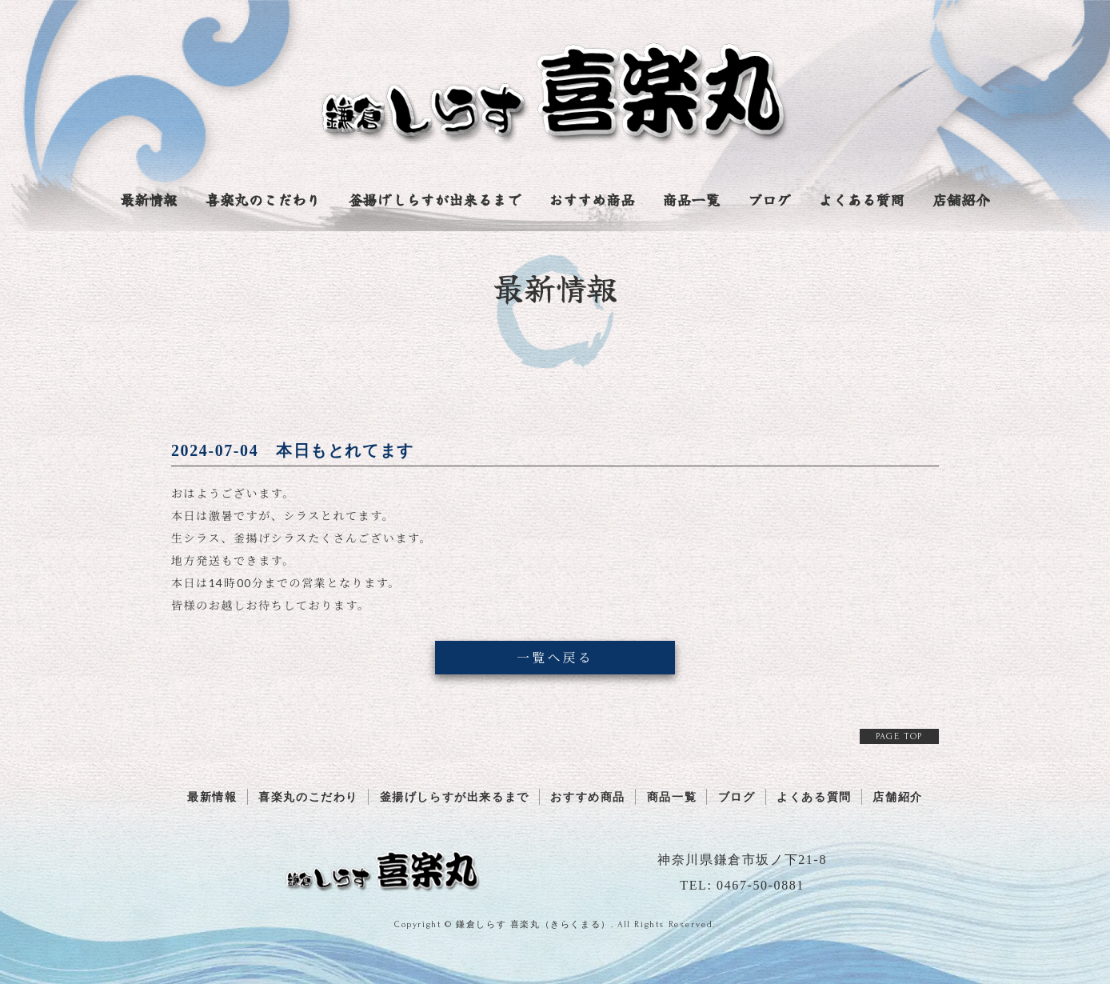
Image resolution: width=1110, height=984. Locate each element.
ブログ (769, 201)
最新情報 (149, 201)
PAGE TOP (899, 736)
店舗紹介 (961, 201)
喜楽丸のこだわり (263, 201)
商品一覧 (691, 201)
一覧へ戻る (555, 657)
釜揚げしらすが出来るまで (434, 201)
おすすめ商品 (592, 201)
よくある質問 (861, 201)
